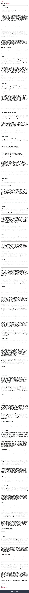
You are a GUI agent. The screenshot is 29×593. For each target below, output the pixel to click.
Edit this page (3, 583)
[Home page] (1, 3)
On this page (3, 5)
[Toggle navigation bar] (1, 1)
